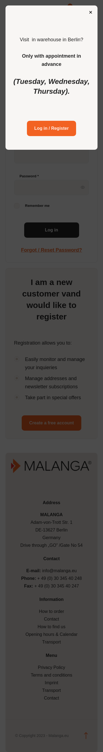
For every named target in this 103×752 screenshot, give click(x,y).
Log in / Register (51, 128)
